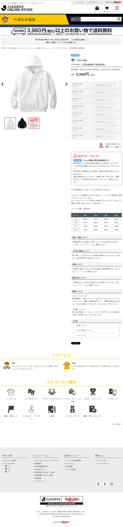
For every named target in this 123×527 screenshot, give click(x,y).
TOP (3, 48)
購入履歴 (69, 466)
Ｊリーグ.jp (79, 2)
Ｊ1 (9, 466)
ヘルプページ (87, 244)
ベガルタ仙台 (12, 48)
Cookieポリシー (40, 469)
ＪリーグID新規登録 (73, 460)
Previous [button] (2, 84)
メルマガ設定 (71, 469)
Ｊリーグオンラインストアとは (46, 460)
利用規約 (37, 463)
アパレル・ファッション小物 (30, 48)
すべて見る (116, 424)
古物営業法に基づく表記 (43, 475)
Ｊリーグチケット (92, 2)
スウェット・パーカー (51, 48)
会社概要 (37, 478)
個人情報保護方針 (41, 466)
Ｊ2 (9, 469)
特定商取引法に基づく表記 (44, 472)
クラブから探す (9, 463)
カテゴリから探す (10, 460)
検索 (119, 19)
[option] (34, 84)
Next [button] (66, 84)
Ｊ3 (9, 472)
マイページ (70, 463)
